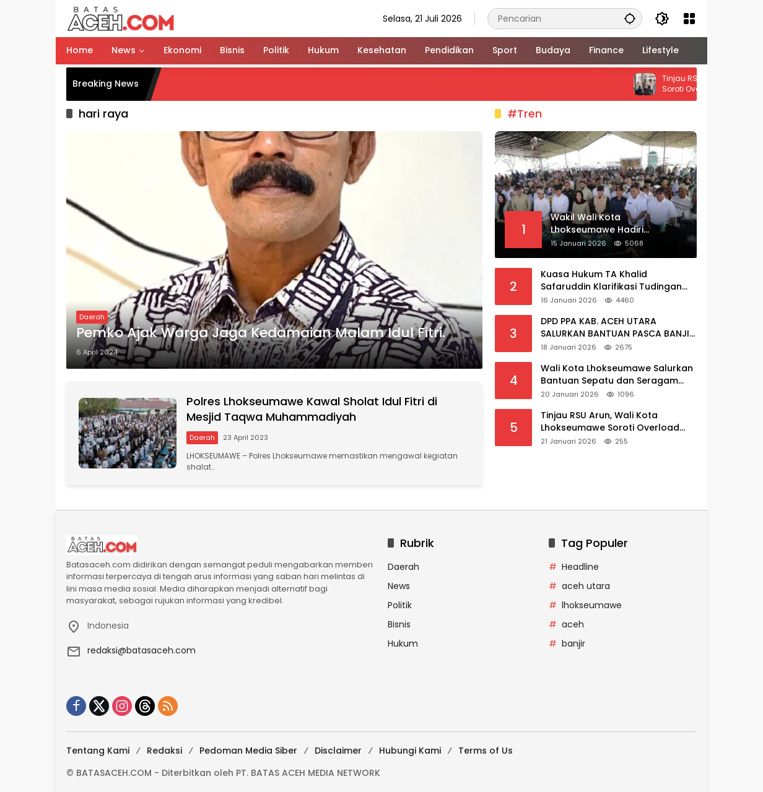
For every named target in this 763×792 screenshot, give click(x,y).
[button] (629, 18)
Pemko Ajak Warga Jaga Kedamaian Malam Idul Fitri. (260, 333)
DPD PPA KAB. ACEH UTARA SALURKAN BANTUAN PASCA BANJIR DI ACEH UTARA (618, 328)
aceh (573, 624)
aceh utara (586, 586)
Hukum (403, 643)
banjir (573, 643)
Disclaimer (338, 750)
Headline (580, 567)
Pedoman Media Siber (248, 750)
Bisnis (399, 624)
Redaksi (164, 750)
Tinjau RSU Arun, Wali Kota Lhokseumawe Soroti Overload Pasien (610, 422)
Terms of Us (485, 750)
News (399, 586)
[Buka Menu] (689, 18)
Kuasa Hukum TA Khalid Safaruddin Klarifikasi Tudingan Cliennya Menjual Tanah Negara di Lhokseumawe (618, 281)
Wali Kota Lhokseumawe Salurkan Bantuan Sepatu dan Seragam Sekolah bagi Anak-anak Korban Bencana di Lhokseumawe (617, 375)
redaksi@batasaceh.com (141, 650)
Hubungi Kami (410, 750)
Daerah (92, 317)
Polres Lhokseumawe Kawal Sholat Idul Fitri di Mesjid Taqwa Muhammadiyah (311, 409)
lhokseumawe (592, 605)
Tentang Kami (97, 750)
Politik (400, 605)
